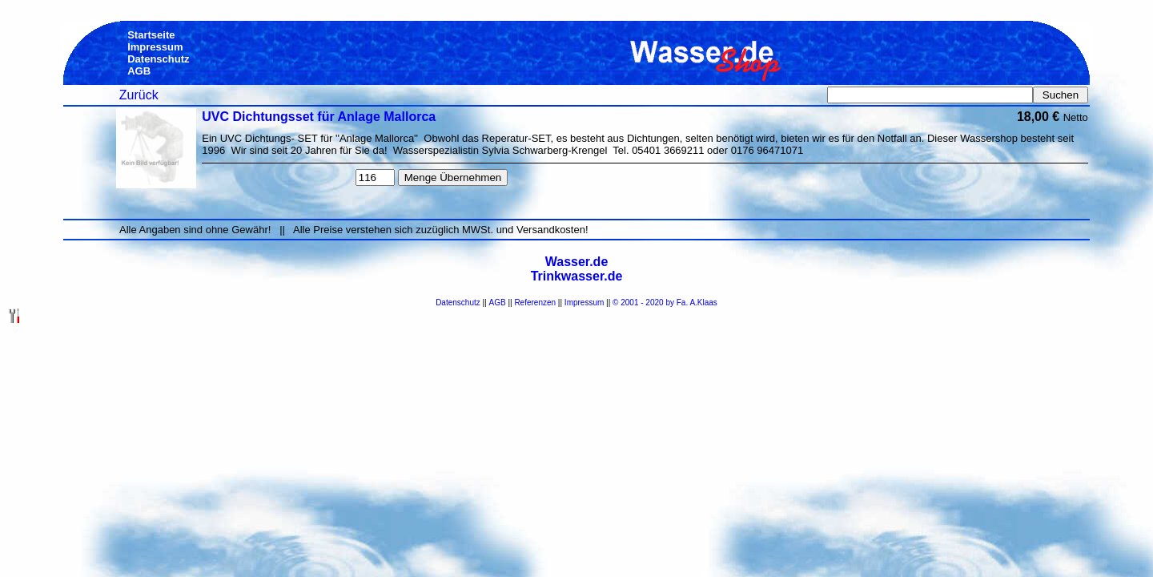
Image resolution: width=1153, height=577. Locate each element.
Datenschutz (458, 302)
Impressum (584, 302)
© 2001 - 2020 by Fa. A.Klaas (665, 302)
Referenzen (535, 302)
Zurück (139, 95)
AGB (497, 302)
